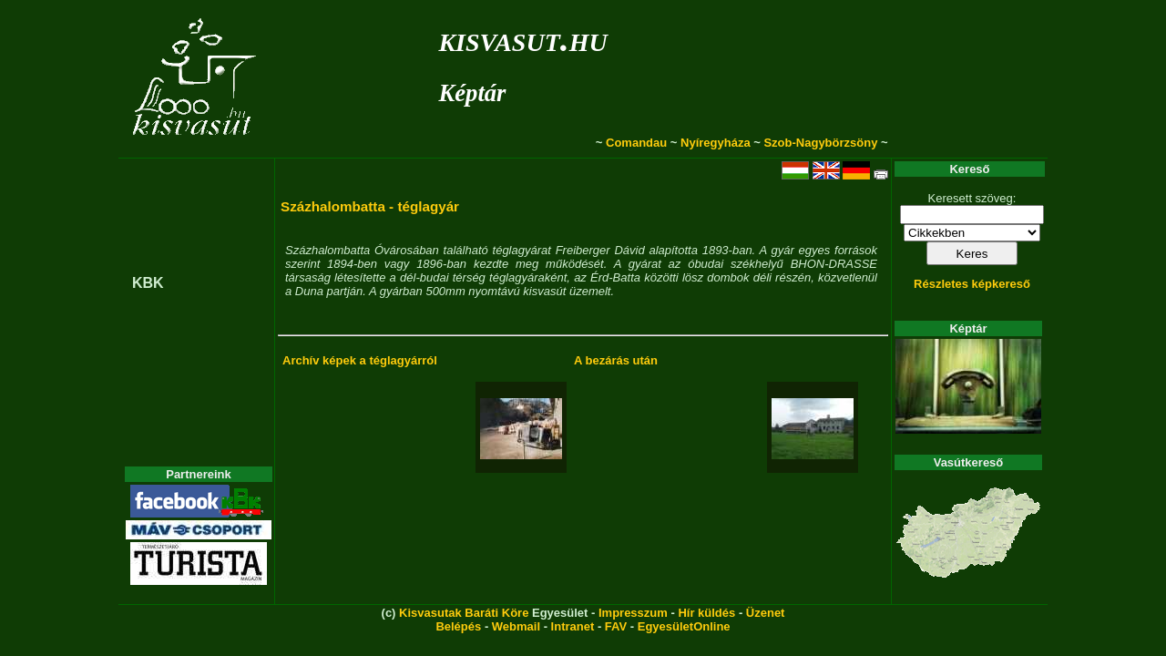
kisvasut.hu (522, 38)
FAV (616, 626)
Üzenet (765, 613)
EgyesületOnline (684, 626)
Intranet (573, 626)
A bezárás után (616, 360)
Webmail (516, 626)
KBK (148, 283)
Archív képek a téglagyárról (359, 360)
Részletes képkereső (972, 284)
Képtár (472, 93)
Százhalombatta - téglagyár (370, 206)
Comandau (636, 142)
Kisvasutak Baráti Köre (463, 613)
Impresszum (633, 613)
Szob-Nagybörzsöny (820, 142)
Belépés (458, 626)
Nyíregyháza (715, 142)
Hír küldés (706, 613)
